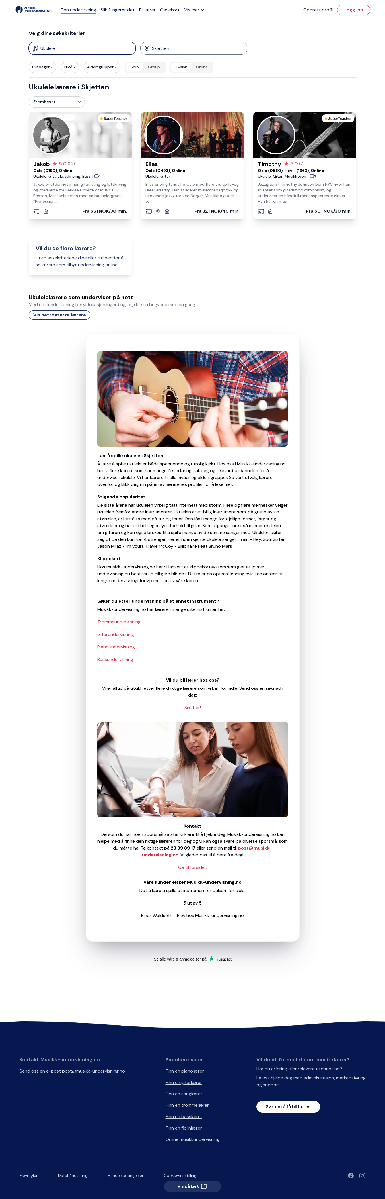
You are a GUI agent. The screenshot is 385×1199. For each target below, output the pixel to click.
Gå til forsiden (192, 867)
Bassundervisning (115, 659)
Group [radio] (154, 66)
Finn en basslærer (184, 1117)
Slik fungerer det (118, 10)
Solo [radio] (135, 66)
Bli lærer (147, 10)
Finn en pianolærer (185, 1071)
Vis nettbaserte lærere (59, 315)
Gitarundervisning (115, 634)
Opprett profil (318, 10)
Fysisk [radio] (181, 66)
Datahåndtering (72, 1175)
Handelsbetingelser (125, 1175)
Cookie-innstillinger (182, 1175)
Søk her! (192, 708)
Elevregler (29, 1175)
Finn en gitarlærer (184, 1082)
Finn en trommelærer (187, 1105)
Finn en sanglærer (184, 1094)
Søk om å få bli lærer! (288, 1107)
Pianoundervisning (116, 647)
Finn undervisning (78, 10)
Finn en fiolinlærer (184, 1128)
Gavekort (170, 10)
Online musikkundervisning (193, 1139)
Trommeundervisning (119, 622)
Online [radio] (202, 66)
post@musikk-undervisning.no (93, 1071)
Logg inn (353, 10)
